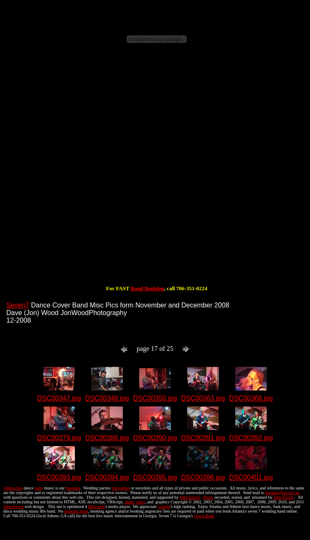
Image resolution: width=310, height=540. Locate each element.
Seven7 (17, 305)
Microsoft (96, 506)
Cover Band (204, 515)
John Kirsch (190, 497)
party (38, 488)
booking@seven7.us (282, 492)
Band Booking (147, 288)
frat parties (120, 488)
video (140, 502)
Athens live (13, 488)
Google (164, 506)
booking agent (76, 511)
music (130, 502)
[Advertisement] (98, 173)
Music (208, 497)
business (73, 488)
